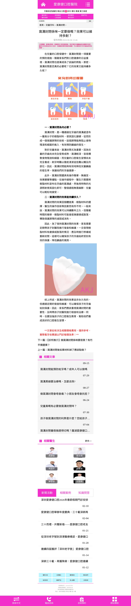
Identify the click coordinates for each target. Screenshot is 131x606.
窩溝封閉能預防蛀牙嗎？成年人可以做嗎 (63, 369)
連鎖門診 (84, 15)
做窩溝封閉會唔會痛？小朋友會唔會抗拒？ (65, 393)
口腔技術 (85, 580)
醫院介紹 (45, 575)
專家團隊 (71, 15)
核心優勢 (72, 580)
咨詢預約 (82, 603)
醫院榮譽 (45, 17)
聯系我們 (71, 17)
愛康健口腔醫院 (65, 4)
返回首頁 (45, 580)
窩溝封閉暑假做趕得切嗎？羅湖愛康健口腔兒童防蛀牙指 (65, 430)
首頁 (41, 25)
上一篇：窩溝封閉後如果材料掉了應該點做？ (62, 350)
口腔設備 (58, 17)
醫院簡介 (45, 15)
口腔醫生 (58, 575)
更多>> (88, 441)
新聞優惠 (58, 15)
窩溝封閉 (60, 25)
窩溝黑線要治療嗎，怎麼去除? (57, 381)
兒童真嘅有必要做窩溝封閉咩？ (58, 406)
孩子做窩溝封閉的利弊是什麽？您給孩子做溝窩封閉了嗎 (65, 418)
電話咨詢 (49, 603)
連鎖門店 (58, 580)
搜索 (90, 21)
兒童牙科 (50, 25)
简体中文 (16, 603)
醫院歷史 (72, 575)
